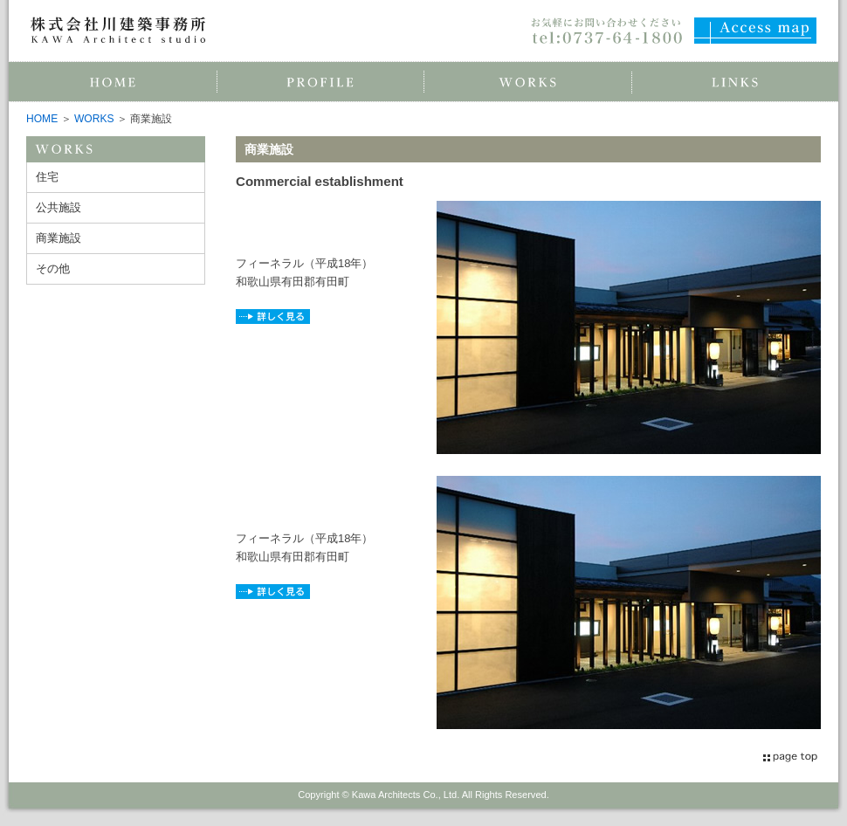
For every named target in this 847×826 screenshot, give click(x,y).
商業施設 (58, 237)
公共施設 (58, 207)
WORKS (94, 119)
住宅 (47, 176)
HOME (42, 119)
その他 (53, 268)
